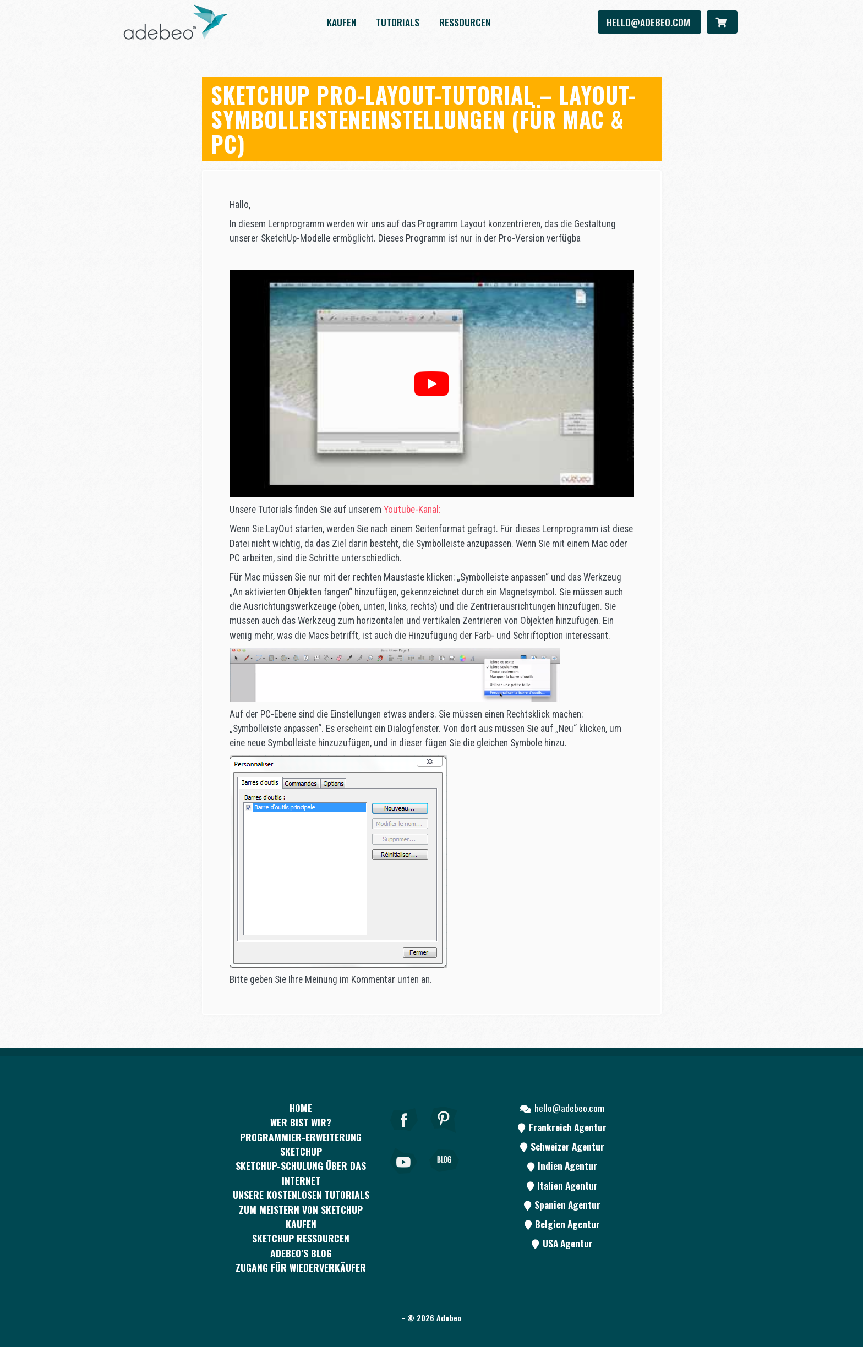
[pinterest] (444, 1134)
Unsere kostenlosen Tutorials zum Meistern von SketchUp (301, 1201)
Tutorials (397, 22)
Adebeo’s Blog (301, 1253)
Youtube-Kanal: (412, 509)
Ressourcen (464, 22)
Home (301, 1107)
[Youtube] (404, 1176)
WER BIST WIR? (300, 1122)
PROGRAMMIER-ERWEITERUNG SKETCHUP (301, 1144)
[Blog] (444, 1176)
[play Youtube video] (432, 383)
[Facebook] (404, 1134)
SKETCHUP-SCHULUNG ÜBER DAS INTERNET (301, 1172)
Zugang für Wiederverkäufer (301, 1267)
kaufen (341, 22)
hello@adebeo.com (649, 22)
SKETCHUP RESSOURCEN (300, 1238)
